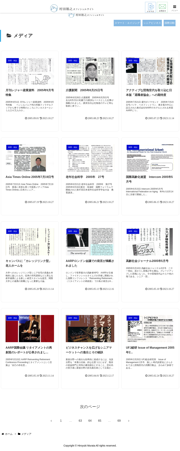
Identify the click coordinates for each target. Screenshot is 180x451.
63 (80, 420)
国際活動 (170, 22)
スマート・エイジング (127, 22)
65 (99, 420)
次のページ (90, 407)
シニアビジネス (152, 22)
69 (119, 420)
